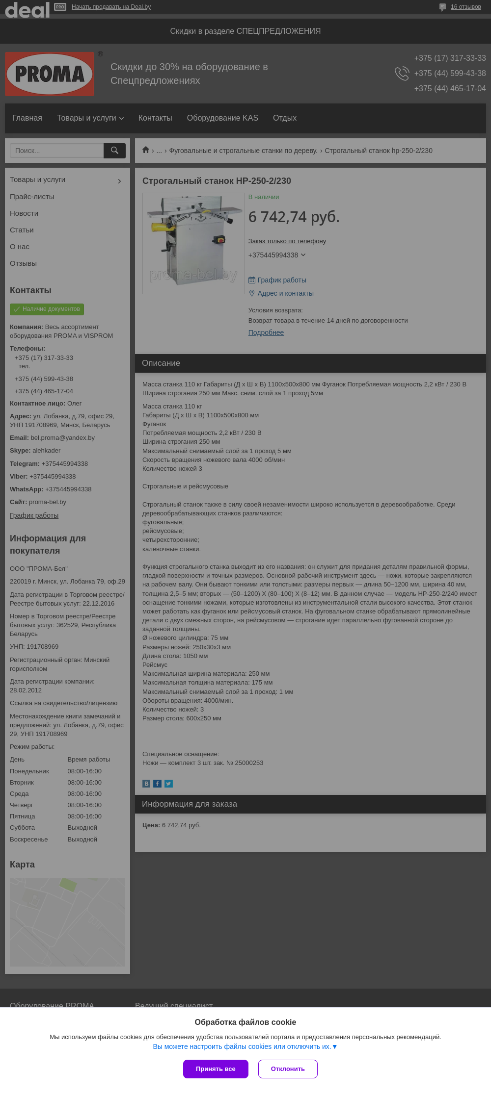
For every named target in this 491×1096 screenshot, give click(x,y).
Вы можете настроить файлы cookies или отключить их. (242, 1046)
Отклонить (288, 1068)
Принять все (216, 1068)
